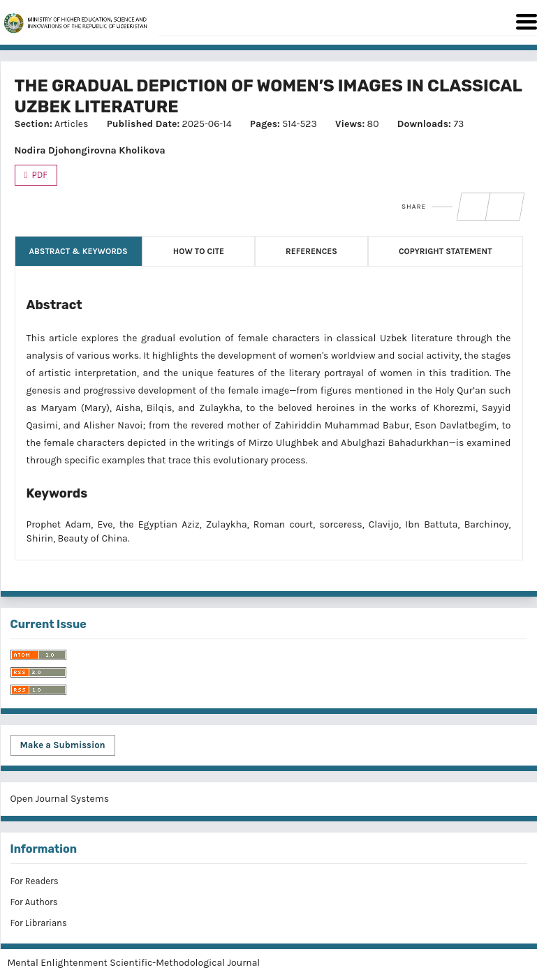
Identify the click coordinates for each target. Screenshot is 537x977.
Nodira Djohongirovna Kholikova (90, 150)
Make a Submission (62, 745)
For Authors (34, 902)
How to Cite (198, 251)
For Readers (34, 881)
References (311, 251)
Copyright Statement (445, 251)
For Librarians (38, 923)
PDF (39, 175)
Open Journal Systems (60, 799)
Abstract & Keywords (78, 251)
